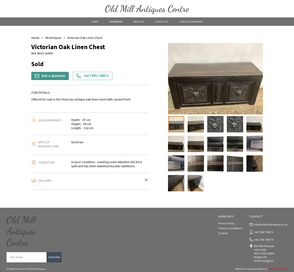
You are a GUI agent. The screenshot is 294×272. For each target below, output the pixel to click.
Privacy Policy (226, 223)
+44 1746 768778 (264, 240)
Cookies (223, 233)
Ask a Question (50, 76)
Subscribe (54, 257)
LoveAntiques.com (277, 268)
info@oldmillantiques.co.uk (270, 224)
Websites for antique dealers (249, 268)
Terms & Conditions (230, 228)
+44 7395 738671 (92, 76)
